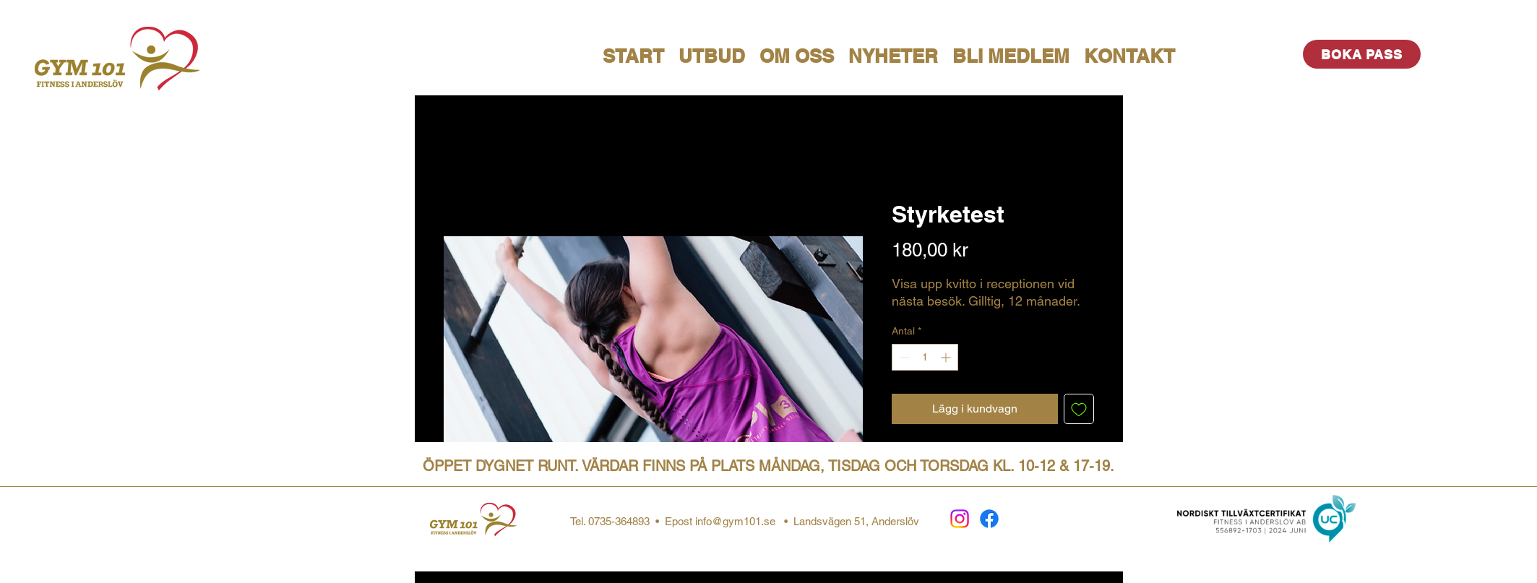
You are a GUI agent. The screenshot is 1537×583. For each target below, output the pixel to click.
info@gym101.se (735, 521)
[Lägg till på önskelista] (1079, 409)
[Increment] (947, 357)
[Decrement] (903, 357)
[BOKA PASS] (1362, 54)
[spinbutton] (925, 357)
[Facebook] (989, 518)
